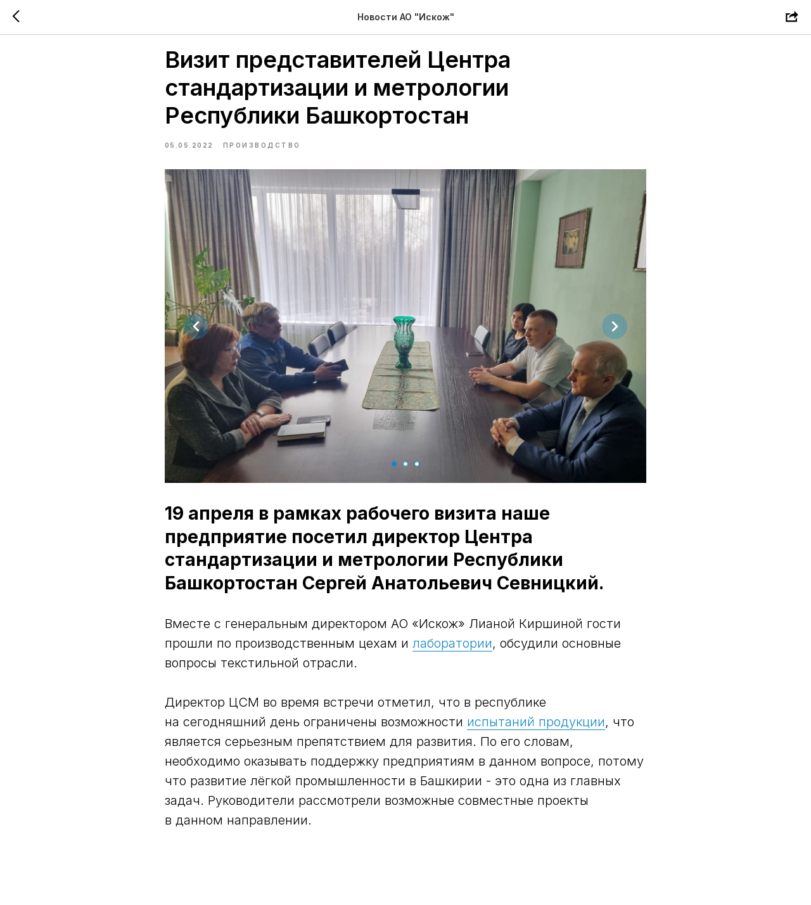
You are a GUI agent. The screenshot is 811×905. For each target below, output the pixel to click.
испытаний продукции (536, 736)
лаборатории (452, 657)
